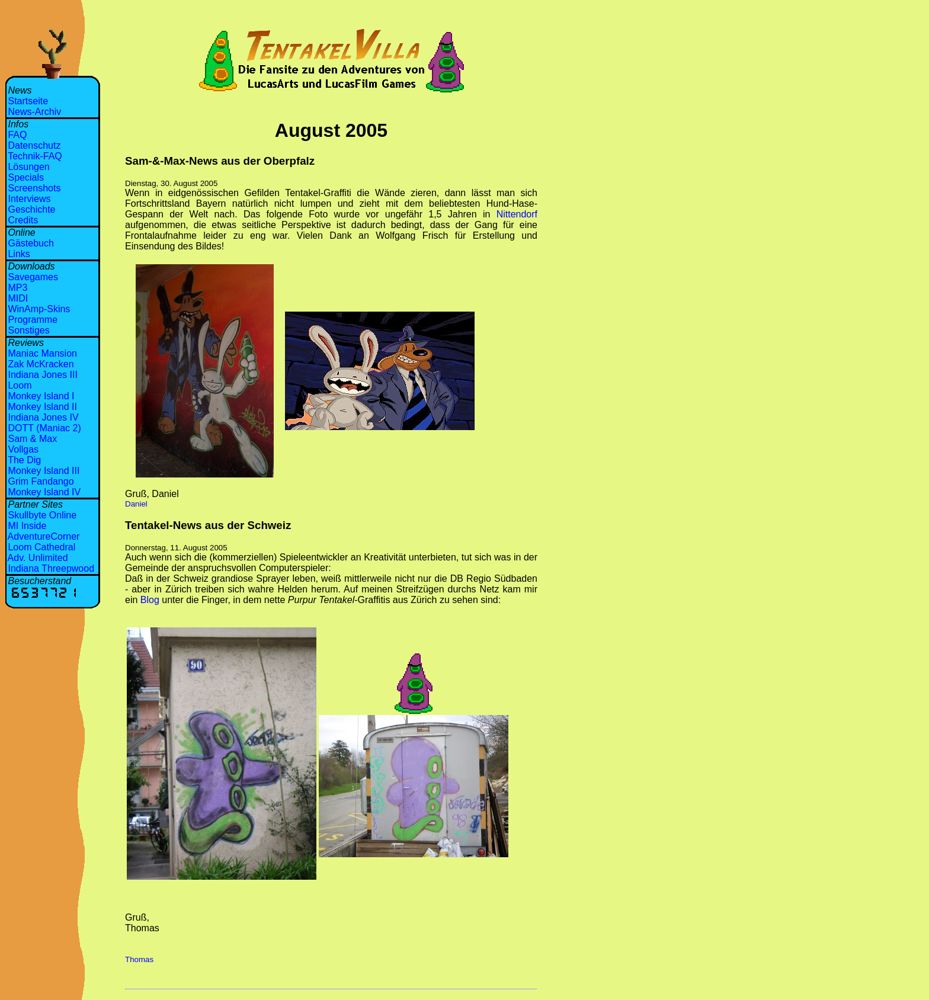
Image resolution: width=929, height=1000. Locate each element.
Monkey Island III (43, 471)
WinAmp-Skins (39, 309)
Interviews (29, 199)
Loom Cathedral (41, 547)
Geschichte (31, 209)
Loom (19, 385)
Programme (32, 320)
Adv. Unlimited (38, 558)
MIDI (18, 298)
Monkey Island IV (44, 492)
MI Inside (27, 526)
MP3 (17, 288)
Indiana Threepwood (51, 568)
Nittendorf (516, 214)
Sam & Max (32, 439)
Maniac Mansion (42, 353)
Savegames (33, 277)
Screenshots (34, 188)
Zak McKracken (40, 364)
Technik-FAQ (35, 156)
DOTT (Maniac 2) (44, 428)
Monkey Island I (41, 396)
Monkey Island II (42, 407)
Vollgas (23, 449)
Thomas (139, 959)
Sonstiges (28, 330)
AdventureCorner (44, 536)
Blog (149, 600)
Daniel (136, 503)
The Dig (24, 460)
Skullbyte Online (42, 515)
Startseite (28, 101)
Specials (25, 177)
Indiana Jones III (42, 375)
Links (19, 254)
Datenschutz (34, 145)
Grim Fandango (40, 481)
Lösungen (28, 167)
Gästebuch (30, 243)
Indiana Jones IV (43, 417)
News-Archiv (34, 112)
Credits (23, 220)
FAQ (17, 135)
